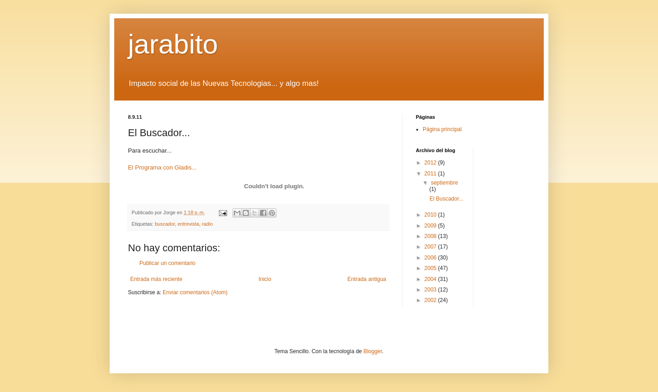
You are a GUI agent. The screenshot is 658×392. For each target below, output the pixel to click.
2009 (431, 225)
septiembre (444, 183)
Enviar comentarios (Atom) (195, 292)
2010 (431, 215)
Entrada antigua (366, 279)
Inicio (265, 279)
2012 (431, 162)
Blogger (372, 351)
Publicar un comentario (167, 263)
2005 (431, 268)
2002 (431, 300)
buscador (165, 224)
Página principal (442, 129)
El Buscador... (446, 199)
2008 (431, 236)
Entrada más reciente (156, 279)
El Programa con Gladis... (162, 167)
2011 (431, 173)
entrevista (188, 224)
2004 (431, 279)
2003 (431, 289)
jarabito (173, 44)
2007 (431, 247)
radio (207, 224)
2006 (431, 257)
